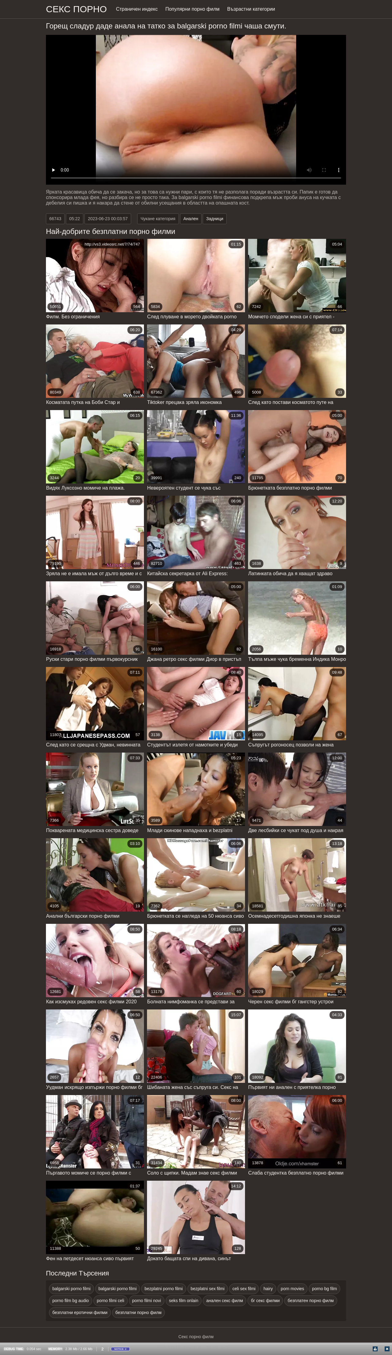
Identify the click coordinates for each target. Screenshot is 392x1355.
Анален (190, 218)
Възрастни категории (251, 9)
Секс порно (76, 9)
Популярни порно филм (192, 9)
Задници (214, 218)
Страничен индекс (137, 9)
